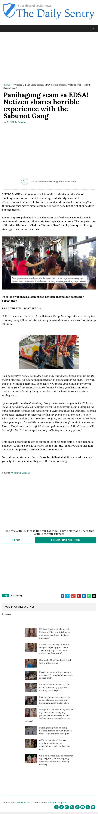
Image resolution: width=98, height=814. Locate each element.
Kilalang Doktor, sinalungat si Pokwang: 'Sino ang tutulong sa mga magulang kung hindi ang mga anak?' (54, 635)
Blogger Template (57, 804)
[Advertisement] (49, 58)
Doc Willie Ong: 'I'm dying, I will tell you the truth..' (55, 663)
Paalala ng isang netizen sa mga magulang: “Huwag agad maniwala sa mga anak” (56, 676)
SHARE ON (65, 541)
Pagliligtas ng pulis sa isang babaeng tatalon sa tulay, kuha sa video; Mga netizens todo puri (55, 732)
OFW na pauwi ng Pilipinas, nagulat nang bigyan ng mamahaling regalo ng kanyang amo (54, 746)
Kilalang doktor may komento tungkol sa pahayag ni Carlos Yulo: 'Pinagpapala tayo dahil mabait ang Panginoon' (54, 650)
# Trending (16, 597)
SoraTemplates (22, 804)
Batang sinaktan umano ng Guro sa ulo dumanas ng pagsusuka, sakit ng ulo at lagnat (55, 689)
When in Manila (20, 474)
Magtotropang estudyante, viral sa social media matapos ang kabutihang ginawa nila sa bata (55, 701)
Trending (17, 85)
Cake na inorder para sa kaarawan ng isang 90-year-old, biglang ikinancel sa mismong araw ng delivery (56, 761)
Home (7, 85)
